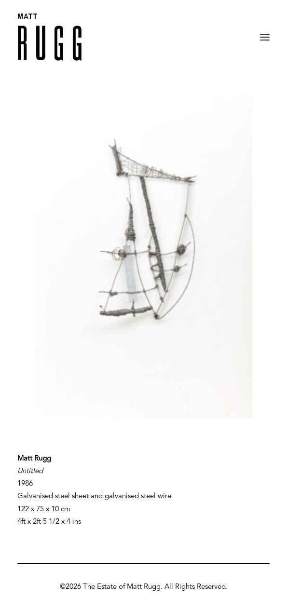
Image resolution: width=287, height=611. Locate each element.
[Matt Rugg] (49, 37)
